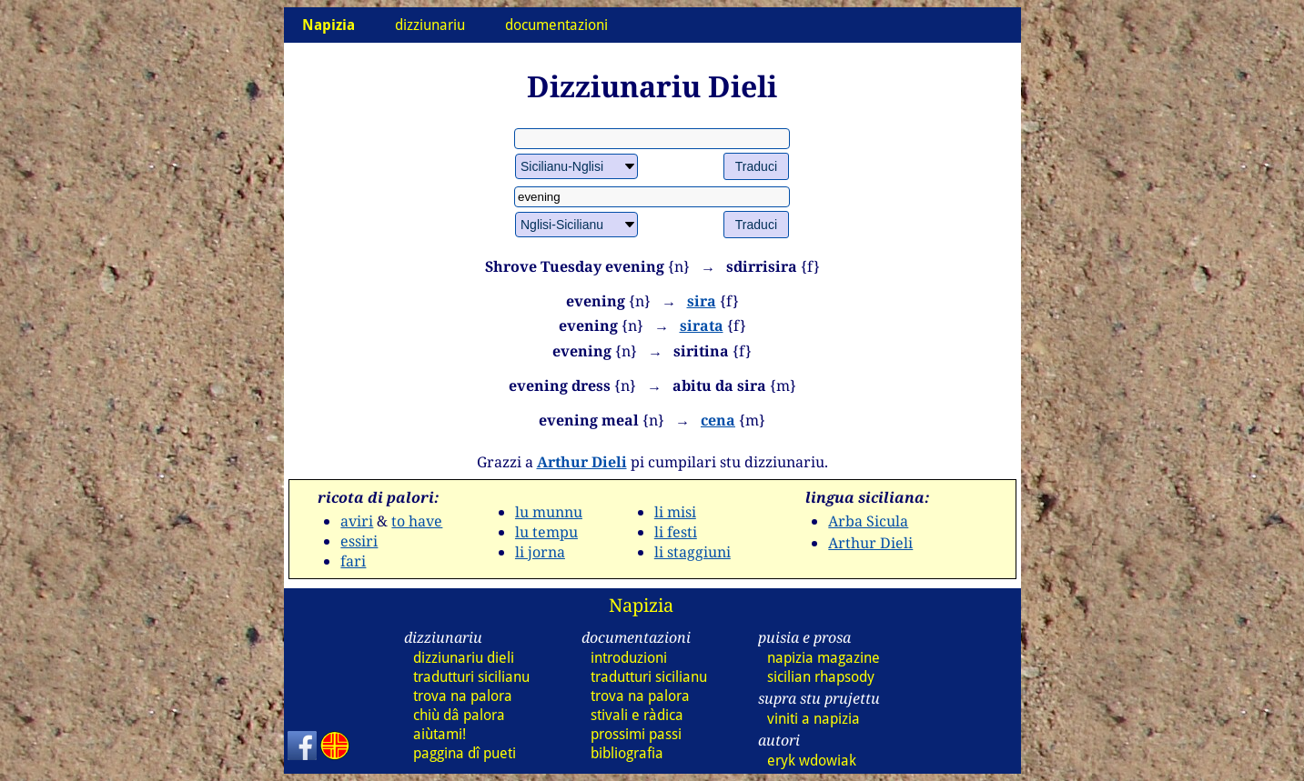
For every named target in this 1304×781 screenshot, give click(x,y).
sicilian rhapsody (820, 677)
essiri (359, 541)
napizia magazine (823, 657)
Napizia (641, 605)
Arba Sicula (868, 521)
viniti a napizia (813, 718)
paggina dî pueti (464, 753)
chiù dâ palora (459, 715)
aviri (356, 521)
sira (701, 301)
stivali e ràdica (637, 715)
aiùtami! (439, 734)
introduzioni (629, 657)
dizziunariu (430, 25)
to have (416, 521)
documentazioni (556, 25)
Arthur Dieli (582, 462)
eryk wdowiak (811, 760)
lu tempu (546, 532)
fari (353, 561)
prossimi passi (636, 734)
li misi (675, 512)
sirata (701, 325)
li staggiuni (692, 552)
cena (718, 420)
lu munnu (548, 512)
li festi (675, 532)
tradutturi (471, 677)
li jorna (540, 552)
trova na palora (462, 696)
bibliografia (627, 753)
